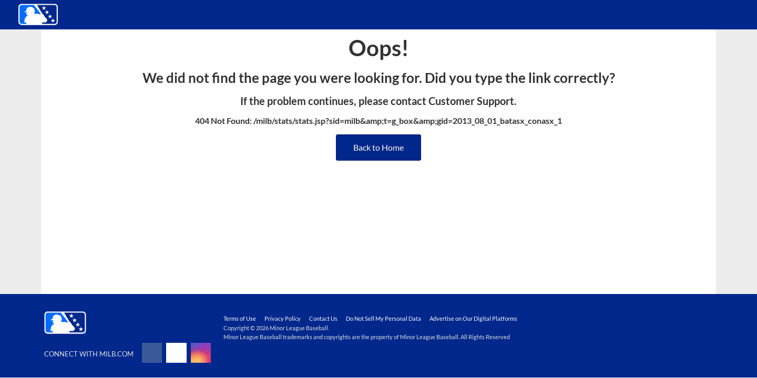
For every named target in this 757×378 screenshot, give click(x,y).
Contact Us (323, 318)
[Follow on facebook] (152, 353)
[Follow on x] (176, 353)
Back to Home (378, 147)
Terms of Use (239, 318)
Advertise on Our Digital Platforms (473, 318)
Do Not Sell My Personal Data (383, 318)
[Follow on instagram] (201, 353)
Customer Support (471, 100)
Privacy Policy (282, 318)
